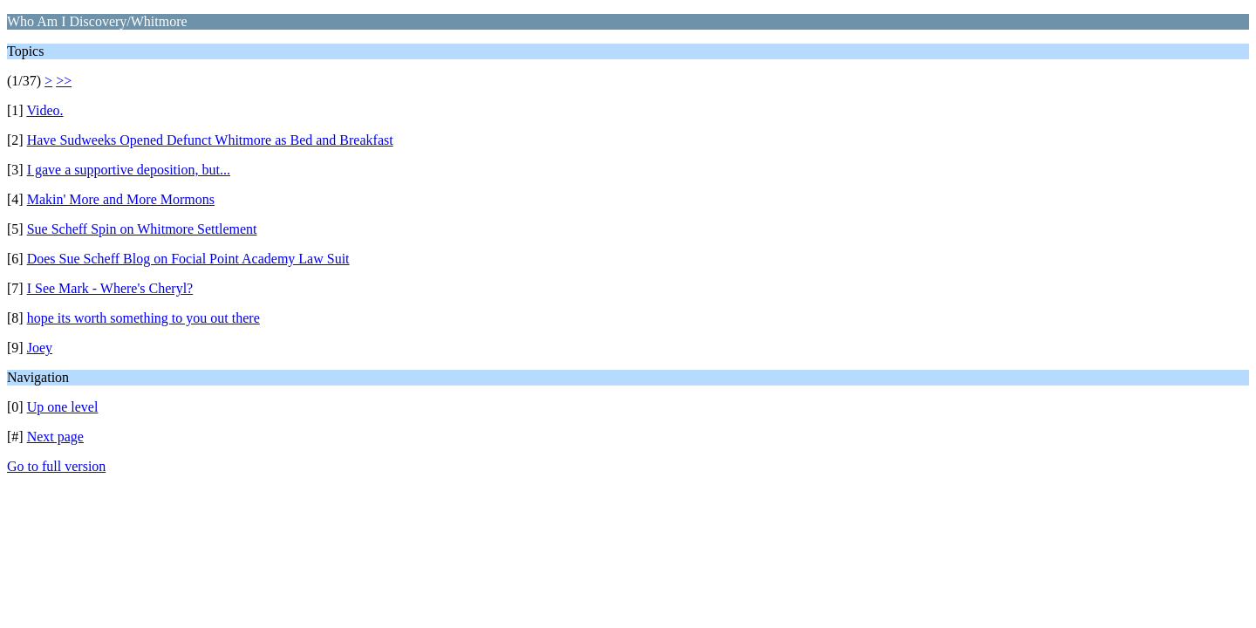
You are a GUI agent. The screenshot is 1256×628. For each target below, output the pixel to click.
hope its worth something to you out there (143, 318)
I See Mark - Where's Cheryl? (110, 288)
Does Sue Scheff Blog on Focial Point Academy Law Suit (188, 258)
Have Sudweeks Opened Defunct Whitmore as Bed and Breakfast (210, 140)
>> (64, 80)
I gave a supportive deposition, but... (128, 169)
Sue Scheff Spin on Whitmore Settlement (142, 229)
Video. (44, 110)
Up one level (63, 406)
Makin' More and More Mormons (121, 199)
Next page (55, 436)
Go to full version (56, 466)
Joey (39, 347)
